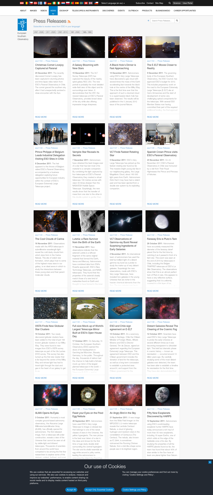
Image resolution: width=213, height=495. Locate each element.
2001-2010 (63, 32)
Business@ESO (163, 10)
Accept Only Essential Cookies (99, 489)
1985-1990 (87, 32)
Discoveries (108, 10)
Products (147, 10)
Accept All (71, 489)
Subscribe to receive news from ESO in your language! (56, 26)
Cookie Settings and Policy (134, 489)
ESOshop (64, 10)
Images (33, 10)
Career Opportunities (185, 10)
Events (121, 10)
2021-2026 (39, 32)
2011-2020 (51, 32)
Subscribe (140, 3)
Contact (150, 3)
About (23, 10)
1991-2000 (75, 32)
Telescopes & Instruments (85, 10)
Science (176, 3)
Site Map (159, 3)
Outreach (133, 10)
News (53, 12)
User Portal (187, 3)
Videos (43, 10)
